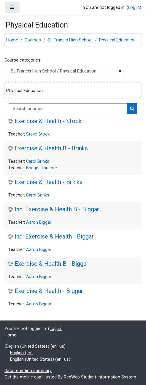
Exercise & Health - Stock (48, 121)
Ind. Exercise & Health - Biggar (54, 236)
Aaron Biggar (38, 222)
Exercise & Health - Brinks (48, 182)
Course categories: (22, 60)
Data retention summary (28, 370)
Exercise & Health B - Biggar (51, 263)
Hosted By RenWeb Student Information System (89, 377)
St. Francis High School (70, 40)
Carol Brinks (37, 161)
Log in (134, 7)
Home (12, 40)
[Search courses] (68, 108)
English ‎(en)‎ (21, 352)
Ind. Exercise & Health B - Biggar (57, 209)
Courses (33, 40)
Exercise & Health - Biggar (49, 291)
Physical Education (117, 40)
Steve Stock (38, 134)
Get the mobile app (22, 377)
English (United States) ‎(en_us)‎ (35, 346)
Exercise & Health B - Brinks (51, 148)
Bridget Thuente (41, 167)
